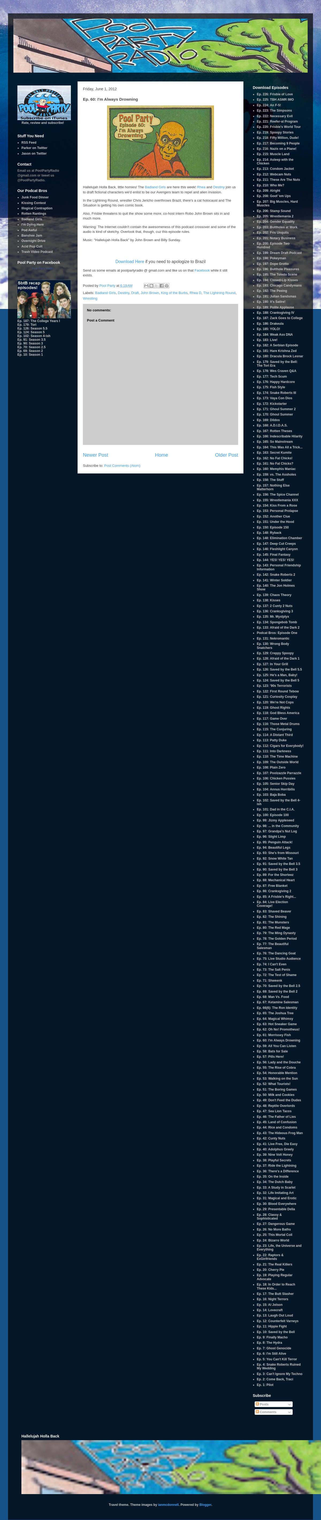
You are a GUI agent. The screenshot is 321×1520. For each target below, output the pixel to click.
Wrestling (90, 298)
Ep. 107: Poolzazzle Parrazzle (279, 773)
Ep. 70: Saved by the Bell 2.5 (278, 986)
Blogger (205, 1505)
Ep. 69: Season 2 (30, 351)
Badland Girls (155, 187)
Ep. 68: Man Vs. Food (273, 997)
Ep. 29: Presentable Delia (276, 1209)
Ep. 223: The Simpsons (274, 110)
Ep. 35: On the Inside (273, 1176)
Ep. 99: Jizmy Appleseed (275, 820)
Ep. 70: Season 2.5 (31, 347)
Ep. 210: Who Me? (270, 185)
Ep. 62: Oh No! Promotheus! (278, 1029)
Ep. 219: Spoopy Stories (275, 132)
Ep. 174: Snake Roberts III (276, 393)
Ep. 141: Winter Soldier (274, 580)
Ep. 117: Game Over (272, 718)
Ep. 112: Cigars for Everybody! (280, 746)
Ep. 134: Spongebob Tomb (277, 622)
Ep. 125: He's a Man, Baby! (277, 675)
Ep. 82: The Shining (271, 917)
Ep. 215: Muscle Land (273, 154)
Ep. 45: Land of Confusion (277, 1122)
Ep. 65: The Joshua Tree (275, 1013)
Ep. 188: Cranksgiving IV (275, 313)
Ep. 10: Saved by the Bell (276, 1332)
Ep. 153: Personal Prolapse (277, 511)
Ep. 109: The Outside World (278, 762)
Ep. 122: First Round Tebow (278, 691)
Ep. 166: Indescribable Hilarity (280, 436)
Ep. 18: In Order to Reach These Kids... (276, 1286)
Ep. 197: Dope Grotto (273, 264)
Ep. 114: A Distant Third (275, 735)
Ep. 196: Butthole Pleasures (278, 269)
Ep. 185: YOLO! (268, 329)
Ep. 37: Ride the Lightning (276, 1166)
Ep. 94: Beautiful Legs (273, 847)
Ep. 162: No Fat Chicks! (274, 458)
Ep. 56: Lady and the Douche (279, 1062)
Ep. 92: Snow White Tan (275, 858)
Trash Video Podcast (37, 252)
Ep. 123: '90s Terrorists (274, 686)
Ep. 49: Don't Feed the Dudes (279, 1100)
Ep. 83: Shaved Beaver (274, 911)
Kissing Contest (33, 203)
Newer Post (95, 455)
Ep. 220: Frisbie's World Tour (279, 127)
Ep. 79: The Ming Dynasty (276, 933)
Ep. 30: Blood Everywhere (276, 1204)
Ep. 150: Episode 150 (273, 527)
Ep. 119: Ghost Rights (273, 708)
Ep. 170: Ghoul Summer (275, 414)
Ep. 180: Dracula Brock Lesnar (280, 356)
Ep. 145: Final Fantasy (274, 555)
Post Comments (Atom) (122, 466)
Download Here (129, 261)
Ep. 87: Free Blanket (272, 886)
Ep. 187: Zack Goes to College (280, 318)
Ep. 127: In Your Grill (272, 664)
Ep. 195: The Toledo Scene (277, 274)
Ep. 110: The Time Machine (277, 756)
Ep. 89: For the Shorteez (275, 875)
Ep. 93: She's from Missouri (278, 853)
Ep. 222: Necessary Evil (275, 116)
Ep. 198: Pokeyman (271, 258)
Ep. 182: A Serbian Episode (277, 345)
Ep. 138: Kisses (268, 600)
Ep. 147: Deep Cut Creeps (276, 544)
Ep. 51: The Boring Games (277, 1089)
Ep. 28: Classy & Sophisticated (269, 1216)
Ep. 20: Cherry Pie (270, 1270)
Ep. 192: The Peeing (272, 291)
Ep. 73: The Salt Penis (273, 969)
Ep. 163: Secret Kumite (274, 453)
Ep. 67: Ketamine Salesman (278, 1002)
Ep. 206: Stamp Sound (274, 211)
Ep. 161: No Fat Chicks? (275, 463)
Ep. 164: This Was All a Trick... (280, 447)
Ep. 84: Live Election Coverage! (272, 904)
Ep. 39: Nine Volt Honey (275, 1155)
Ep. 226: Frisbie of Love (275, 94)
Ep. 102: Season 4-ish (33, 336)
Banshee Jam (31, 235)
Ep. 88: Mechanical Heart (276, 880)
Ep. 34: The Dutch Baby (275, 1182)
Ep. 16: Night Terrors (272, 1299)
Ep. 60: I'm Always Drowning (278, 1040)
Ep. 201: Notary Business (276, 238)
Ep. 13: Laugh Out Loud (275, 1315)
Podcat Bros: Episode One (277, 633)
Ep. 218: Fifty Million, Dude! (278, 138)
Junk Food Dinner (35, 197)
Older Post (226, 455)
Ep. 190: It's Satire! (271, 302)
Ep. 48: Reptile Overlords (276, 1106)
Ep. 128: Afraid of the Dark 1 (278, 658)
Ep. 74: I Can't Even (271, 964)
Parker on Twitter (34, 148)
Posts (262, 1404)
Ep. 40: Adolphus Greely (275, 1149)
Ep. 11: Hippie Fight (272, 1326)
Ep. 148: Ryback (269, 533)
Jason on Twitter (34, 153)
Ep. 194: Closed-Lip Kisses (277, 280)
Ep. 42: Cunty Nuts (271, 1138)
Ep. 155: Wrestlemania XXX (277, 500)
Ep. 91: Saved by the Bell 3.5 (278, 864)
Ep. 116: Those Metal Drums (278, 724)
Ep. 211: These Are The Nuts (278, 180)
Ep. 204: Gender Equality (276, 222)
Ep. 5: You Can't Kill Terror (277, 1359)
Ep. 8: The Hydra (269, 1343)
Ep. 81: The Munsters (273, 922)
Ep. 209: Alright (268, 191)
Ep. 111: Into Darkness (274, 751)
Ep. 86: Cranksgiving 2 (274, 891)
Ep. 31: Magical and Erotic (277, 1198)
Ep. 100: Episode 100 (273, 815)
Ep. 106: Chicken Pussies (276, 778)
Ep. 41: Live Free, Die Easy (277, 1144)
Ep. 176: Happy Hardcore (276, 382)
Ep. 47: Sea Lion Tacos (274, 1111)
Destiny (219, 187)
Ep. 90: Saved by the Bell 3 (277, 869)
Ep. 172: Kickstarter (272, 404)
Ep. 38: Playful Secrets (274, 1160)
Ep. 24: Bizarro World (273, 1240)
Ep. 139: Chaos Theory (274, 595)
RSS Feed (28, 142)
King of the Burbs (174, 293)
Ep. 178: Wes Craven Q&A (276, 371)
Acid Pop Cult (32, 246)
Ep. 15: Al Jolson (269, 1305)
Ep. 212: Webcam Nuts (274, 174)
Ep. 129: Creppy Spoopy (275, 653)
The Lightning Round (219, 293)
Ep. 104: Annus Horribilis (276, 789)
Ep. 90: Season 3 (30, 343)
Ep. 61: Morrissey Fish (274, 1035)
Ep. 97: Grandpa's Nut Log (277, 831)
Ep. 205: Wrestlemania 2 (275, 216)
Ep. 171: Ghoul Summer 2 (276, 409)
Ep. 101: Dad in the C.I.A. (276, 809)
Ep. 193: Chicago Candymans (279, 285)
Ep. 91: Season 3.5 (31, 340)
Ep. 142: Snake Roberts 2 (276, 575)
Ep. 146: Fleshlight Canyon (277, 549)
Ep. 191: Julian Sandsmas (276, 296)
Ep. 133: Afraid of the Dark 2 (278, 627)
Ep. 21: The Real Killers (274, 1264)
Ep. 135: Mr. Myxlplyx (273, 616)
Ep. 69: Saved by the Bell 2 (277, 991)
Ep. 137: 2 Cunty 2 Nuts (274, 606)
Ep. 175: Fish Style (271, 387)
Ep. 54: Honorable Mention (277, 1073)
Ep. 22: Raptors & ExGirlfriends (270, 1257)
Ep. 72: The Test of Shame (276, 975)
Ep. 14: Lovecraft (270, 1310)
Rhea (201, 187)
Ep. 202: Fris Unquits (273, 232)
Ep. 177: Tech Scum (272, 376)
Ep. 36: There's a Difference (278, 1171)
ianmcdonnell (168, 1505)
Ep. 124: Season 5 (31, 332)
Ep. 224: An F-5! (269, 105)
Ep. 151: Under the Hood (275, 522)
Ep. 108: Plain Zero (271, 767)
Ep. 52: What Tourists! (274, 1084)
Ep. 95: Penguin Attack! (275, 842)
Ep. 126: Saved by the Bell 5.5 (279, 669)
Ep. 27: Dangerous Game (276, 1224)
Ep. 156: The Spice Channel (278, 494)
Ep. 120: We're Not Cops (275, 702)
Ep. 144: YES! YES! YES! (275, 560)
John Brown (150, 293)
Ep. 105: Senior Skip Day (276, 784)
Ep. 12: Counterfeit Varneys (278, 1321)
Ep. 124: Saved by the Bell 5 (278, 680)
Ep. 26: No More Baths (274, 1229)
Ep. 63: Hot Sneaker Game (277, 1024)
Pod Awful (29, 230)
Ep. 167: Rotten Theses (274, 431)
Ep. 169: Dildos (268, 420)
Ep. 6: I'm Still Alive (271, 1354)
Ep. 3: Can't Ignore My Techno (280, 1374)
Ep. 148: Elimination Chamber (279, 538)
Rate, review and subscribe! (44, 121)
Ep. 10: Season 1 (30, 355)
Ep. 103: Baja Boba (271, 795)
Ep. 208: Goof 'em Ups (274, 196)
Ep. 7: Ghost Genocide (274, 1348)
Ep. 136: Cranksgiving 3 (275, 611)
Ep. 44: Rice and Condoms (277, 1127)
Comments (266, 1412)
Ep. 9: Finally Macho (272, 1337)
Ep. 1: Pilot (265, 1385)
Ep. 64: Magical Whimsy (275, 1019)
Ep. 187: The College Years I (38, 321)
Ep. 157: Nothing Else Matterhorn (273, 487)
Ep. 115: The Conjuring (274, 729)
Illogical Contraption (36, 208)
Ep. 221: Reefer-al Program (277, 121)
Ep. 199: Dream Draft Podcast (279, 253)
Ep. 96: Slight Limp (271, 837)
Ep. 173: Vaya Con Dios (274, 398)
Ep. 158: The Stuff (270, 480)
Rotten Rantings (33, 214)
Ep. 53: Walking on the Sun (277, 1078)
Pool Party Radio (43, 268)
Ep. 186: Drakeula (270, 324)
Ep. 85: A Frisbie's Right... (276, 897)
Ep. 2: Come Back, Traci (275, 1379)
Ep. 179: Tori (26, 325)
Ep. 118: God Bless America (278, 713)
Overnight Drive (33, 241)
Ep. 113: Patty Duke (271, 740)
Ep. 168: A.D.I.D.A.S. (272, 425)
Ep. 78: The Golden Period (277, 939)
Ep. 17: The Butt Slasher (275, 1294)
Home (161, 455)
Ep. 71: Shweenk (269, 980)
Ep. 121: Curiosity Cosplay (277, 697)
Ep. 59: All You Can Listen (276, 1046)
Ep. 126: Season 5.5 (32, 328)
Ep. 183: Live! (267, 340)
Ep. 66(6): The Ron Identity (277, 1008)
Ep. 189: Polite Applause (275, 307)
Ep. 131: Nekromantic (273, 638)
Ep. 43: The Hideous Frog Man (280, 1133)
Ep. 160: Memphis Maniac (276, 469)
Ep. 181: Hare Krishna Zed (277, 351)
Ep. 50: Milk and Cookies (276, 1095)
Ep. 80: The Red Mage (273, 928)
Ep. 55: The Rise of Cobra (276, 1068)
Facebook (202, 270)
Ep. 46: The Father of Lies (276, 1117)
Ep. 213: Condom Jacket (275, 169)
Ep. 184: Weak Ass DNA (275, 334)
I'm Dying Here (32, 224)
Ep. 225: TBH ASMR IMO (275, 99)
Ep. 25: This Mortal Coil (274, 1235)
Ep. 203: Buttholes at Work (277, 227)
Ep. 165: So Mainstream (275, 442)
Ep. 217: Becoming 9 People (278, 143)
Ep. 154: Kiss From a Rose (277, 505)
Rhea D (195, 293)
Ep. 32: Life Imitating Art (275, 1193)
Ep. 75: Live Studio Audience (279, 959)
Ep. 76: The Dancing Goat (276, 953)
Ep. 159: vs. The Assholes (276, 474)
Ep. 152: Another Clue (273, 516)
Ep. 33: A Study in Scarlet (276, 1187)
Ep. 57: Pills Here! (270, 1057)
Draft (135, 293)
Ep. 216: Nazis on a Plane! (276, 149)
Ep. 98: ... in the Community (278, 826)
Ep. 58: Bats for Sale (272, 1051)
